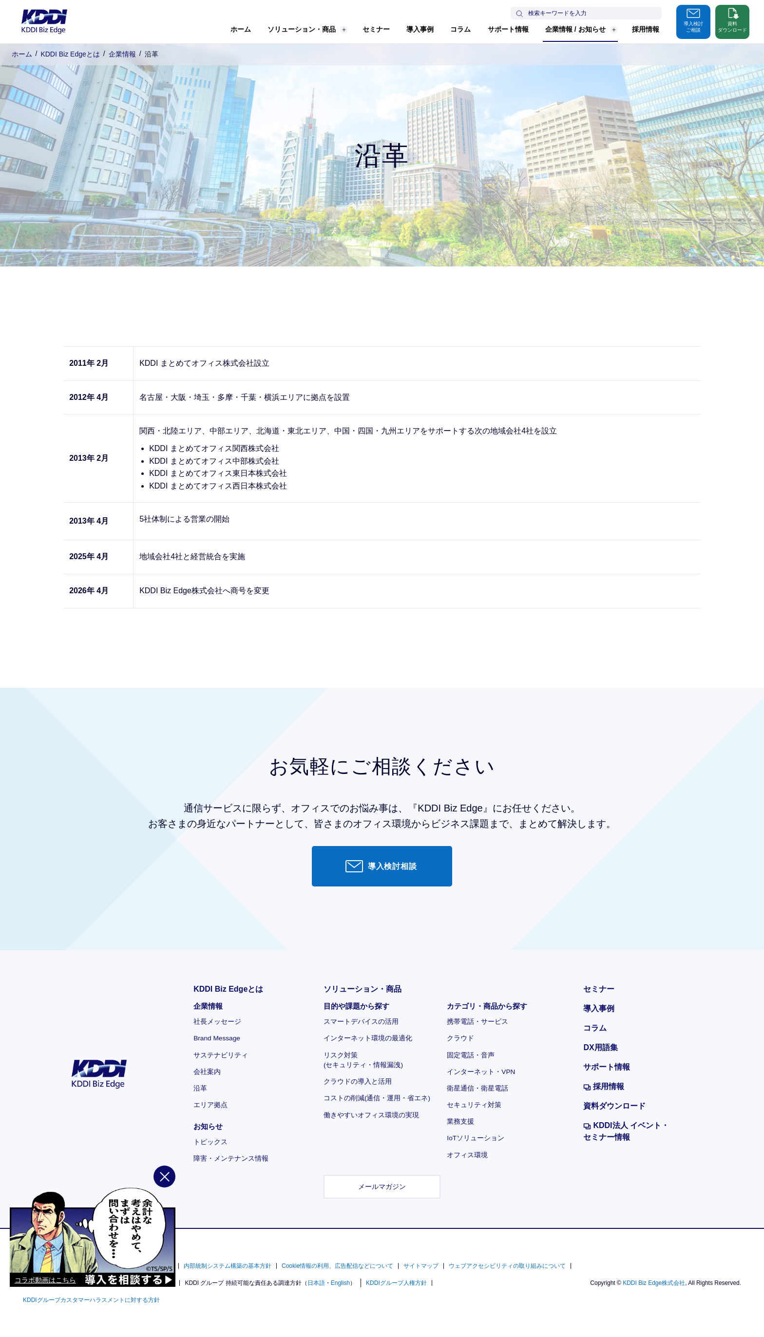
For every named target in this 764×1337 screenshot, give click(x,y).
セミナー (376, 29)
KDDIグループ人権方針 (396, 1283)
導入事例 (420, 29)
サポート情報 (508, 29)
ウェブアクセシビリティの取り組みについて (507, 1265)
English (340, 1283)
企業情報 (122, 54)
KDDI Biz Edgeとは (69, 54)
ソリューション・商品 (307, 29)
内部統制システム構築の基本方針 (227, 1265)
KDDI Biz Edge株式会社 (654, 1283)
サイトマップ (421, 1265)
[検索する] (520, 14)
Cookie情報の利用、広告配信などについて (337, 1265)
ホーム (240, 29)
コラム (460, 29)
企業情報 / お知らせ (581, 29)
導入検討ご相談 (693, 19)
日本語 (316, 1283)
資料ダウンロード (732, 19)
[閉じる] (164, 1209)
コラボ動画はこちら (45, 1312)
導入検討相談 (380, 866)
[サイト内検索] (593, 13)
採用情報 (645, 29)
